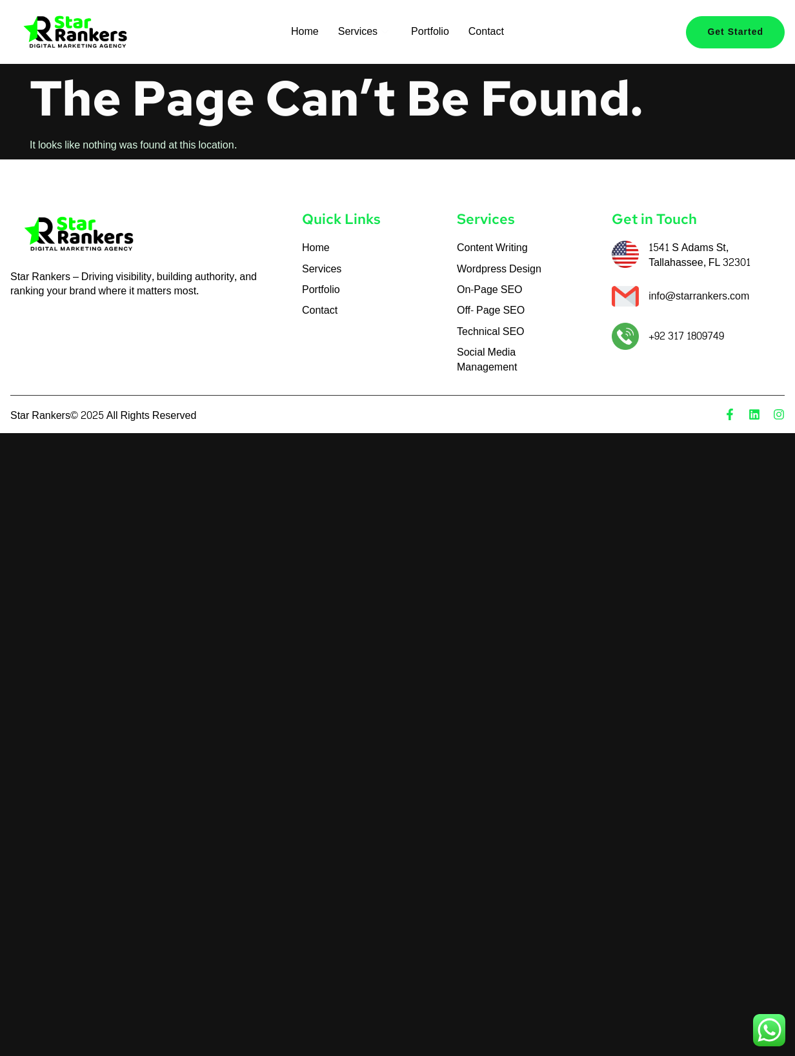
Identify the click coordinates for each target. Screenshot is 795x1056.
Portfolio (430, 31)
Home (305, 31)
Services (365, 31)
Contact (486, 31)
